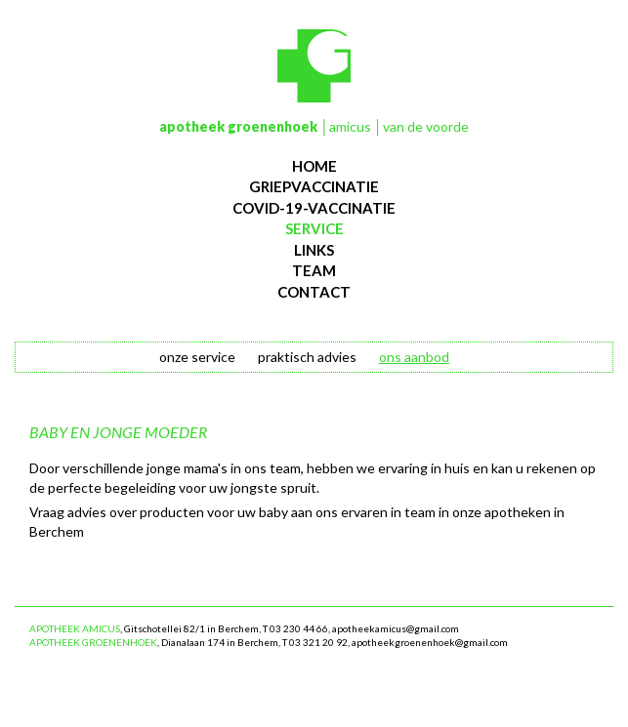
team (314, 270)
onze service (197, 356)
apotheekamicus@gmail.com (395, 628)
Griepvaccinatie (314, 186)
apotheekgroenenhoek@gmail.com (430, 642)
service (314, 228)
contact (314, 292)
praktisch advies (307, 356)
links (314, 250)
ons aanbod (414, 356)
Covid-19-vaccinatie (314, 208)
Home (314, 166)
